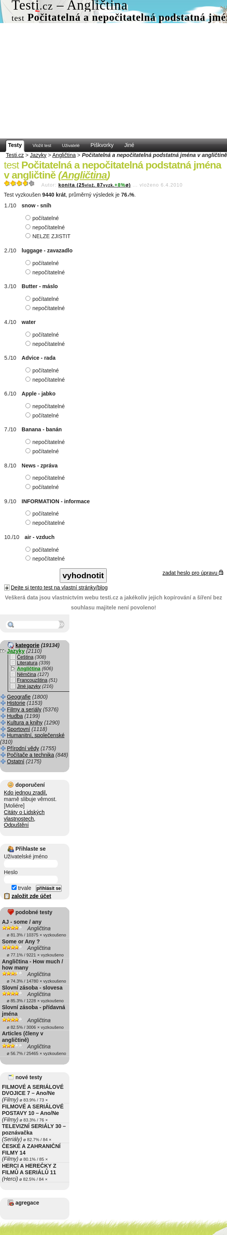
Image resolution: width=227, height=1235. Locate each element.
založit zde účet (31, 896)
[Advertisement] (113, 81)
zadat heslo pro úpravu (193, 573)
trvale (21, 888)
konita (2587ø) (94, 185)
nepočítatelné (46, 227)
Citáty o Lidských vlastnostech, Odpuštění (24, 818)
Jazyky (38, 155)
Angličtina (64, 155)
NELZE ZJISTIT (49, 236)
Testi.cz (15, 155)
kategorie (27, 645)
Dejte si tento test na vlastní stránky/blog (59, 587)
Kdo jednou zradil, (25, 792)
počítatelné (43, 218)
